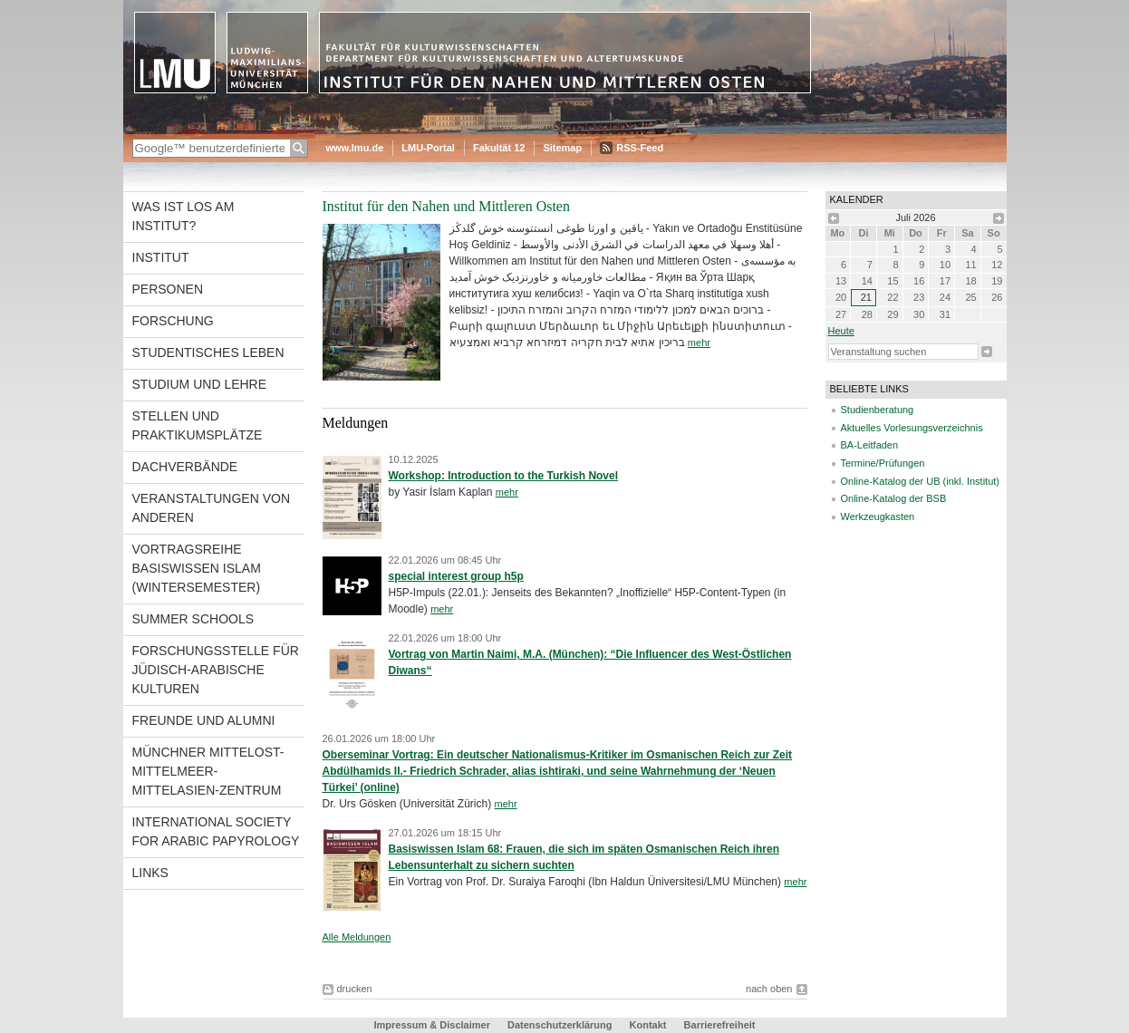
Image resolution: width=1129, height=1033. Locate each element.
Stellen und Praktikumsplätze (197, 425)
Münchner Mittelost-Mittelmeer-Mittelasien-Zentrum (208, 771)
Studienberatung (877, 409)
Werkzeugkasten (878, 516)
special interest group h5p (456, 576)
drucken (354, 988)
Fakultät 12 (499, 147)
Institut (160, 257)
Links (150, 872)
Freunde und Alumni (203, 720)
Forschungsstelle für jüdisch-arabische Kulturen (215, 669)
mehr (699, 342)
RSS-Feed (639, 147)
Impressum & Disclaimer (432, 1024)
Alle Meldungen (357, 937)
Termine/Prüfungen (883, 463)
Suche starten (986, 351)
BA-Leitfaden (870, 444)
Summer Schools (193, 619)
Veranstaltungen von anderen (211, 508)
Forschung (173, 321)
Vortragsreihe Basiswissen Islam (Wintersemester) (196, 568)
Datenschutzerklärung (560, 1024)
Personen (168, 289)
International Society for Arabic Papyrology (216, 831)
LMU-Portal (428, 147)
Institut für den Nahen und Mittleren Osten (446, 206)
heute (841, 330)
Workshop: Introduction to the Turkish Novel (504, 475)
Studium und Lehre (199, 384)
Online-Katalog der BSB (894, 498)
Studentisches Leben (208, 352)
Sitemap (562, 147)
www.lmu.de (355, 147)
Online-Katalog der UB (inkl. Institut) (920, 481)
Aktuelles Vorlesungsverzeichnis (912, 427)
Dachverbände (185, 466)
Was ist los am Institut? (183, 216)
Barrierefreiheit (720, 1024)
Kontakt (648, 1024)
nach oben (769, 988)
